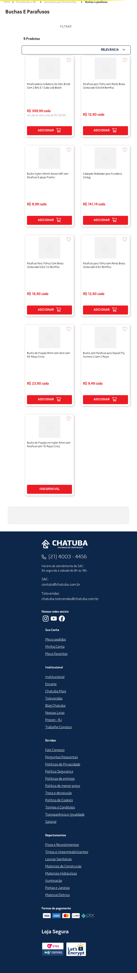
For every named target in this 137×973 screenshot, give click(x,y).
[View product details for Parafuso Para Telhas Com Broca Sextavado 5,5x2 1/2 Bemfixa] (49, 275)
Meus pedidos (55, 639)
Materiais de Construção (63, 866)
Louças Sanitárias (58, 859)
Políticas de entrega (60, 779)
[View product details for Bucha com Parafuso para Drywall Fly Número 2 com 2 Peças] (105, 365)
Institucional (55, 677)
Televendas (54, 698)
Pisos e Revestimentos (62, 845)
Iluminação (53, 881)
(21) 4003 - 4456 (67, 557)
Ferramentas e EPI (26, 2)
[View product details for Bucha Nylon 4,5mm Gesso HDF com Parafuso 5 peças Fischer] (49, 186)
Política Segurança (59, 772)
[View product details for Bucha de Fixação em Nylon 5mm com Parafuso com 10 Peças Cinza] (49, 455)
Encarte (51, 684)
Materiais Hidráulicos (61, 873)
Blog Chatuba (55, 706)
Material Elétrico (57, 895)
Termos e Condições (60, 807)
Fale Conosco (55, 750)
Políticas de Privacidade (62, 764)
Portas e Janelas (57, 888)
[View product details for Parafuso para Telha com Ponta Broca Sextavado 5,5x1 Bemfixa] (105, 275)
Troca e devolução (58, 793)
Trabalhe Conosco (58, 727)
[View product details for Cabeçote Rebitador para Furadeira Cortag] (105, 186)
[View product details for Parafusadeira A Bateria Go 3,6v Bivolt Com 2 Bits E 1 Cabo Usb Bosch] (49, 96)
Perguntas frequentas (61, 757)
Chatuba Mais (55, 691)
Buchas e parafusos (96, 2)
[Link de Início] (7, 2)
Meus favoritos (56, 654)
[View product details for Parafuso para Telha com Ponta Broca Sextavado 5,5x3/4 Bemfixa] (105, 96)
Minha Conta (55, 647)
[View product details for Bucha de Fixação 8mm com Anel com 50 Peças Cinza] (49, 365)
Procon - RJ (53, 720)
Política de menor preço (62, 786)
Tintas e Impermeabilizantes (66, 852)
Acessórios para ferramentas (60, 2)
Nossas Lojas (55, 713)
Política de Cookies (59, 800)
